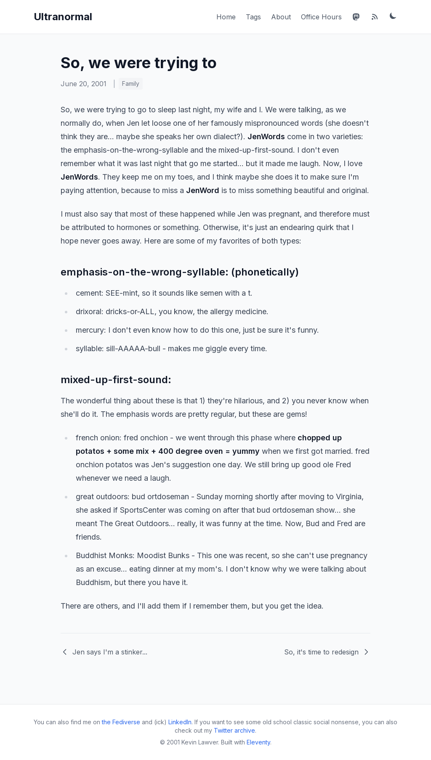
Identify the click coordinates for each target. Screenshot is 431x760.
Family (130, 83)
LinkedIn (180, 722)
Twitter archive (234, 730)
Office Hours (321, 17)
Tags (253, 17)
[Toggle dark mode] (393, 15)
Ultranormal (63, 17)
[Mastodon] (356, 17)
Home (226, 17)
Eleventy (258, 742)
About (281, 17)
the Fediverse (121, 722)
